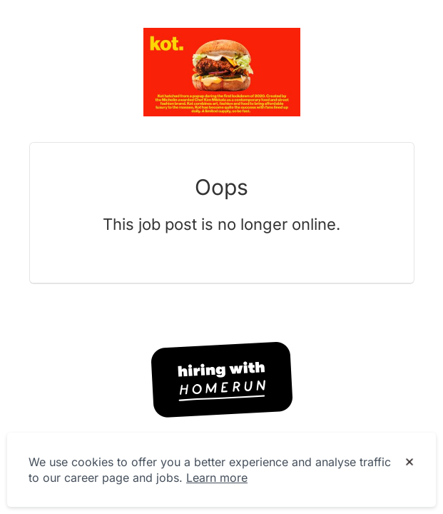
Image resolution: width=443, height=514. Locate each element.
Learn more (217, 477)
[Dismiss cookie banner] (409, 462)
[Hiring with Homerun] (222, 380)
